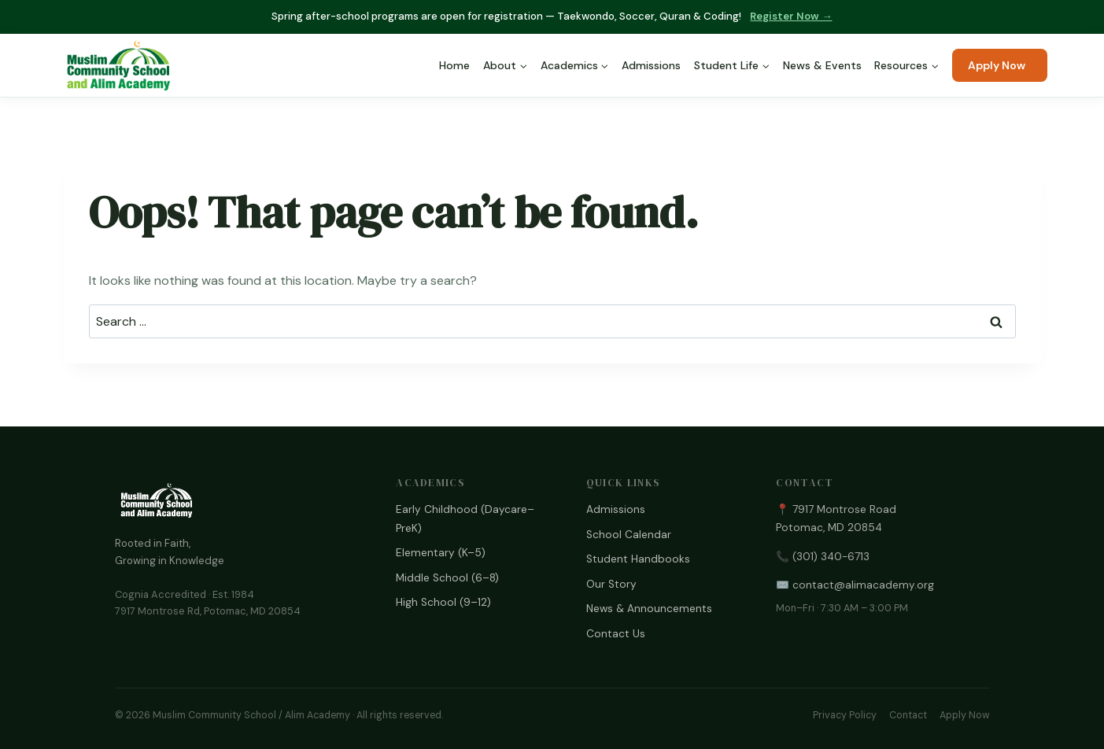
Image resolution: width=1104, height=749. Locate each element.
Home (454, 65)
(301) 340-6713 (831, 556)
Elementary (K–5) (441, 552)
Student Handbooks (638, 559)
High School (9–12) (443, 602)
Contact (908, 715)
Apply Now (996, 65)
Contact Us (615, 633)
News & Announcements (649, 608)
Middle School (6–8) (447, 578)
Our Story (611, 584)
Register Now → (791, 16)
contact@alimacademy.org (863, 585)
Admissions (651, 65)
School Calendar (628, 534)
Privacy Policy (845, 715)
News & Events (822, 65)
